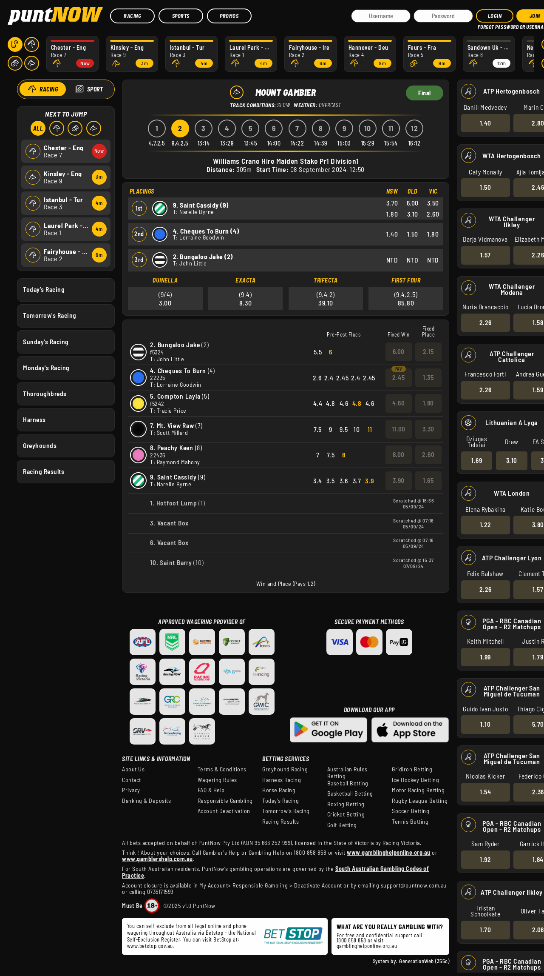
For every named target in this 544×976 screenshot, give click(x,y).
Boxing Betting (346, 804)
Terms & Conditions (222, 769)
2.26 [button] (485, 322)
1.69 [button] (476, 460)
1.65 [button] (428, 480)
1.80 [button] (428, 403)
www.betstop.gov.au (150, 945)
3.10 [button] (511, 460)
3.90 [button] (399, 480)
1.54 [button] (485, 792)
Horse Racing (278, 790)
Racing (132, 15)
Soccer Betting (410, 811)
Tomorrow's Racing (49, 315)
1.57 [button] (485, 255)
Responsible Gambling (225, 800)
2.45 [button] (398, 377)
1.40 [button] (485, 122)
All (38, 128)
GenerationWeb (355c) (424, 961)
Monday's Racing (46, 367)
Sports (181, 15)
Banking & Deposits (146, 800)
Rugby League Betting (420, 800)
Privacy (131, 790)
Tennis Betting (410, 821)
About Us (133, 769)
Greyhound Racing (285, 769)
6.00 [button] (399, 351)
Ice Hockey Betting (415, 779)
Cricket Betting (346, 814)
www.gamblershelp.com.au (157, 858)
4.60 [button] (398, 403)
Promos (229, 15)
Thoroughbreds (45, 393)
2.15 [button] (428, 351)
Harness (34, 419)
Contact (131, 779)
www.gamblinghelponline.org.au (389, 852)
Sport (95, 89)
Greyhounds (40, 445)
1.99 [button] (485, 656)
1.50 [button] (485, 187)
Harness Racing (281, 779)
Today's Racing (44, 289)
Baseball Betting (347, 783)
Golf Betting (342, 825)
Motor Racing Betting (418, 790)
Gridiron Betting (412, 769)
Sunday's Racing (46, 341)
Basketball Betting (350, 793)
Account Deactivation (224, 811)
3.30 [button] (428, 429)
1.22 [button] (485, 524)
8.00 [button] (399, 454)
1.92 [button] (485, 859)
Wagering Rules (217, 779)
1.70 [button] (485, 929)
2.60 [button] (428, 454)
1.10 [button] (485, 724)
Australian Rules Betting (347, 772)
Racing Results (43, 471)
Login (495, 15)
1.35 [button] (428, 377)
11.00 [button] (398, 429)
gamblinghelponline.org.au (367, 945)
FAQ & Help (211, 790)
